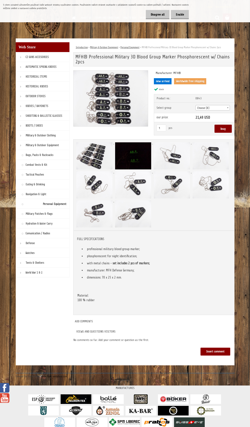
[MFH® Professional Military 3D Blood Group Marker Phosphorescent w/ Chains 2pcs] (110, 72)
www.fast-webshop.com (54, 376)
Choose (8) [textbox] (203, 108)
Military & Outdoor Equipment (104, 47)
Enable (180, 14)
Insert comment (215, 351)
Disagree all (158, 14)
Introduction (82, 47)
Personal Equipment (129, 47)
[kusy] (161, 128)
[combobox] (213, 107)
